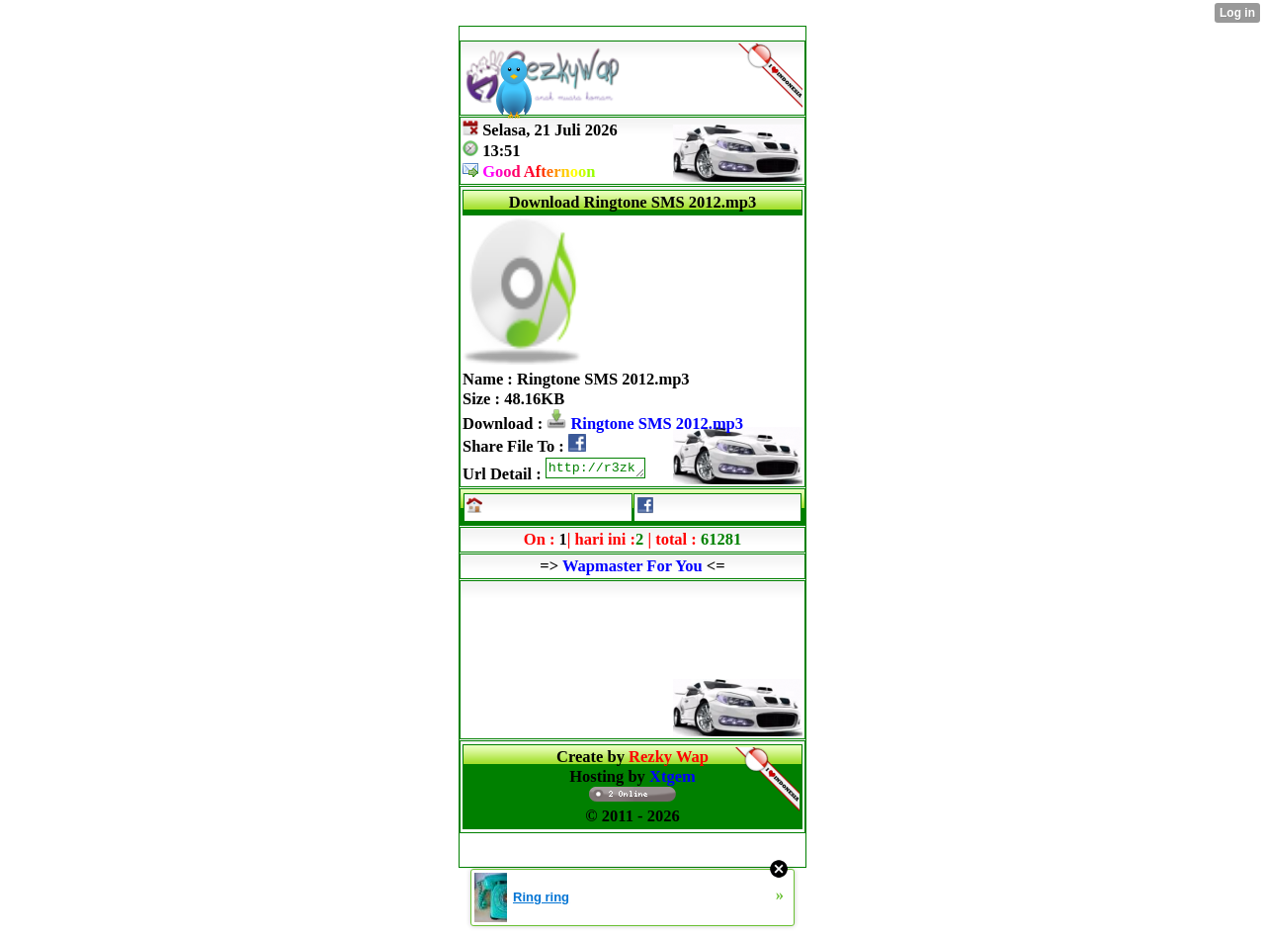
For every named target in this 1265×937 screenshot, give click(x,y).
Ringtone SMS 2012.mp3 (645, 423)
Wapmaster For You (632, 568)
